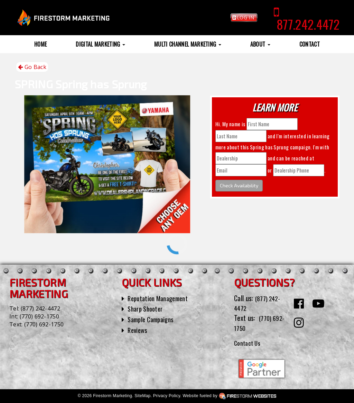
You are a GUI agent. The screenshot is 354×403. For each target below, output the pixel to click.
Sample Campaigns (153, 319)
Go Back (32, 67)
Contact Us (249, 342)
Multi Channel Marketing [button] (187, 44)
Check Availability (239, 185)
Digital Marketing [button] (100, 44)
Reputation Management (161, 298)
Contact (309, 44)
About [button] (260, 44)
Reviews (138, 330)
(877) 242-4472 (40, 308)
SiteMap (142, 395)
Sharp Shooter (147, 308)
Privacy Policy (166, 395)
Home (40, 44)
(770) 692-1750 (39, 316)
